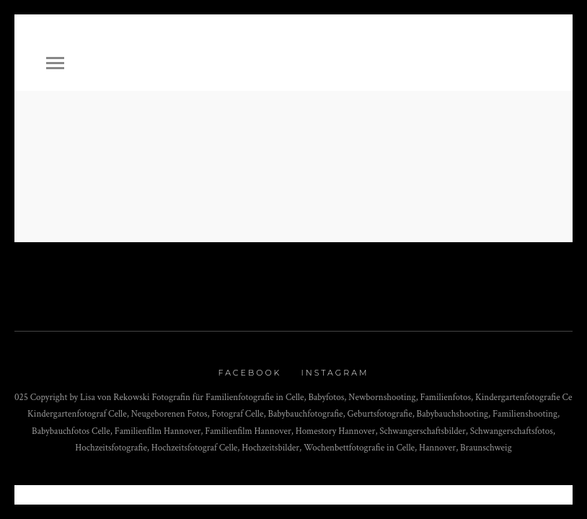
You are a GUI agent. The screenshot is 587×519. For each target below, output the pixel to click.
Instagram (334, 373)
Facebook (250, 373)
